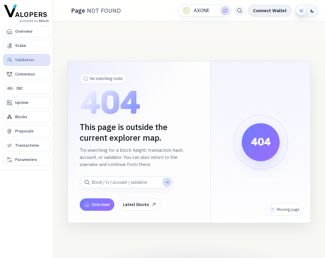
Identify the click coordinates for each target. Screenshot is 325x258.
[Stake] (26, 46)
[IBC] (26, 88)
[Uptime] (26, 103)
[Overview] (26, 31)
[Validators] (26, 60)
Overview (97, 204)
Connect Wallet (270, 10)
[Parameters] (26, 160)
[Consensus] (26, 74)
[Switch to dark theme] (306, 11)
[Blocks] (26, 117)
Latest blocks (139, 204)
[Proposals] (26, 131)
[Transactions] (26, 145)
